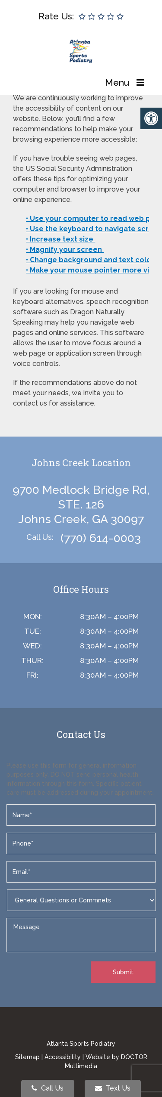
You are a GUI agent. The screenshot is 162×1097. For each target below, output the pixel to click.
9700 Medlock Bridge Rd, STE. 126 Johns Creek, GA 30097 (81, 504)
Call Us (48, 1088)
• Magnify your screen (65, 249)
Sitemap (27, 1057)
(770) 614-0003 (100, 538)
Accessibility (62, 1057)
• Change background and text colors (93, 260)
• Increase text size (60, 239)
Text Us (112, 1088)
